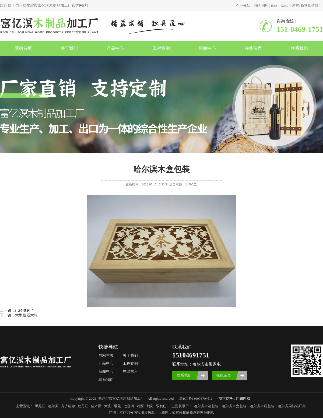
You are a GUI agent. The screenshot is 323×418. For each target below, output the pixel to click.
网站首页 (23, 48)
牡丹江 (83, 406)
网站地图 (261, 5)
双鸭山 (161, 406)
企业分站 (243, 5)
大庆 (107, 406)
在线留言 (253, 48)
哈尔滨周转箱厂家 (292, 406)
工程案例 (161, 48)
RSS (274, 5)
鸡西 (140, 406)
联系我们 (299, 48)
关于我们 (69, 48)
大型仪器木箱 (26, 315)
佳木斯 (96, 406)
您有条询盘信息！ (307, 5)
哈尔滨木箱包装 (206, 406)
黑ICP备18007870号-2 (195, 398)
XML (285, 5)
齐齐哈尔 (68, 406)
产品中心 (115, 48)
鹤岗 (149, 406)
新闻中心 (207, 48)
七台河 (129, 406)
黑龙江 (40, 406)
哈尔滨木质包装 (262, 406)
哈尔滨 (53, 406)
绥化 (117, 406)
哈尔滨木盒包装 (234, 406)
